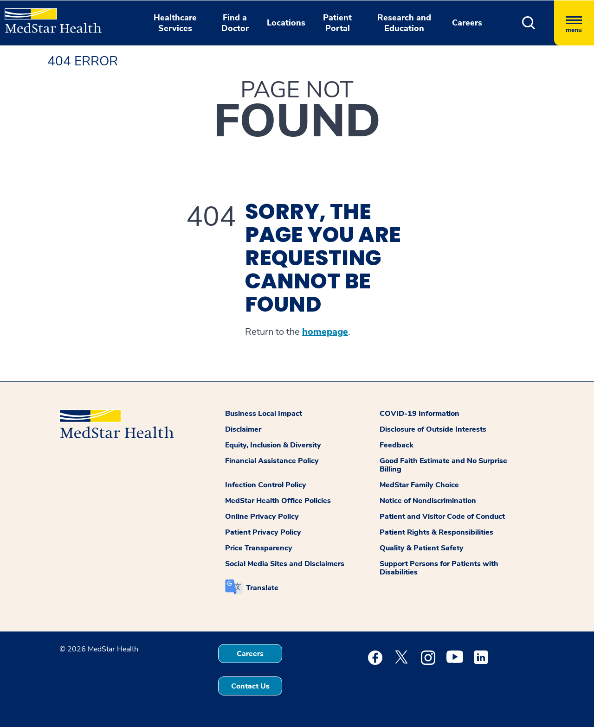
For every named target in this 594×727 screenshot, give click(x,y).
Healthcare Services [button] (175, 23)
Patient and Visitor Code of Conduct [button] (442, 516)
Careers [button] (467, 22)
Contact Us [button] (250, 686)
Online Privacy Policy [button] (262, 516)
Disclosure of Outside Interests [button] (433, 429)
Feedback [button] (396, 445)
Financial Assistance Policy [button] (272, 461)
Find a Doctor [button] (235, 23)
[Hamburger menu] (574, 22)
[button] (529, 22)
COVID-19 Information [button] (419, 413)
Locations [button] (286, 22)
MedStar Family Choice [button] (419, 485)
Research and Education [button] (404, 23)
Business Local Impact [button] (263, 413)
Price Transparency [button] (258, 548)
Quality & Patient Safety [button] (422, 548)
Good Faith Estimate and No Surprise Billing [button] (443, 465)
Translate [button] (262, 588)
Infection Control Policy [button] (265, 485)
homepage (325, 332)
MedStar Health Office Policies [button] (278, 501)
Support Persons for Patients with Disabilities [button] (439, 568)
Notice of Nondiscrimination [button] (428, 501)
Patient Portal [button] (337, 23)
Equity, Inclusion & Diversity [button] (273, 445)
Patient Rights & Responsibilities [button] (436, 532)
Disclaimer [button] (243, 429)
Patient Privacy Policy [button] (263, 532)
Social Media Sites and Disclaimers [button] (284, 564)
